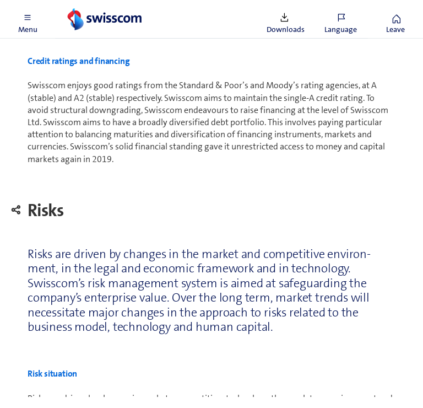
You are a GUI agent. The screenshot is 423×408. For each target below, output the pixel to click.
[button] (27, 19)
